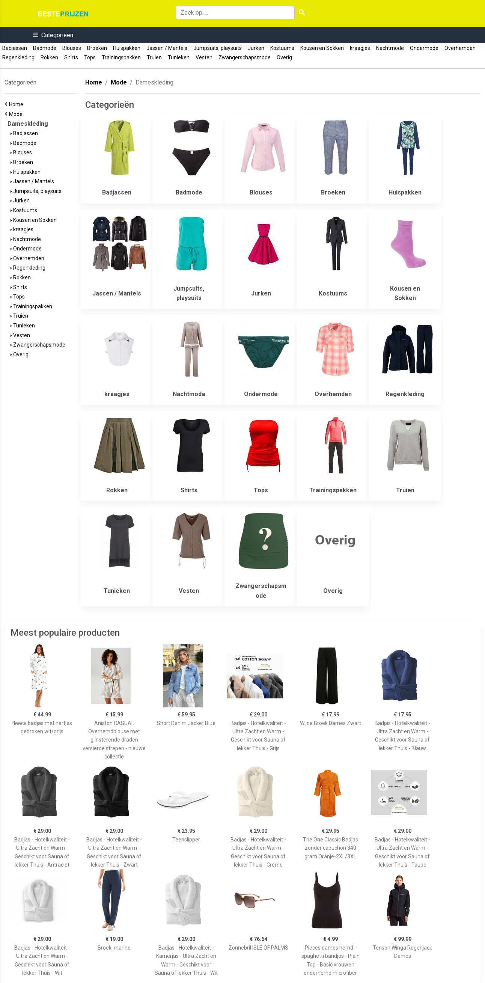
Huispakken (127, 48)
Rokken (49, 57)
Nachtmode (390, 48)
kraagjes (360, 48)
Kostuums (282, 48)
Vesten (204, 57)
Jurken (256, 48)
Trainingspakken (121, 57)
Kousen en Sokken (322, 48)
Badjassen (14, 48)
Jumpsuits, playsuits (217, 48)
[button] (53, 35)
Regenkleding (18, 57)
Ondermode (424, 48)
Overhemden (460, 48)
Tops (90, 57)
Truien (154, 57)
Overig (284, 57)
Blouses (71, 48)
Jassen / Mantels (167, 48)
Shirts (71, 57)
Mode (17, 114)
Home (17, 104)
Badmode (45, 48)
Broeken (97, 48)
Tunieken (179, 57)
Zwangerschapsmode (244, 57)
